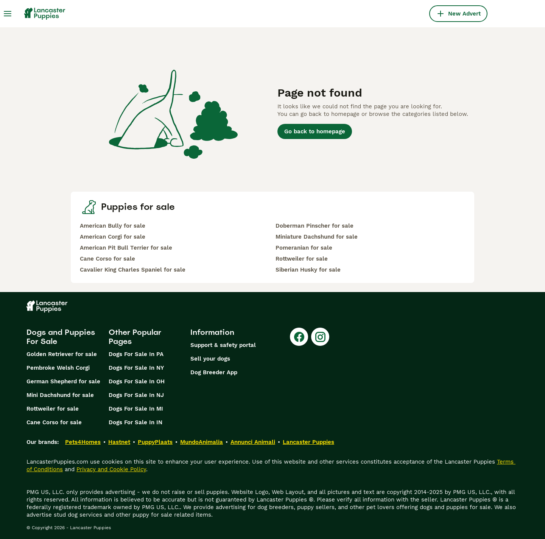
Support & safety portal (223, 345)
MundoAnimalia (201, 442)
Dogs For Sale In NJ (136, 395)
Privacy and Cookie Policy (111, 469)
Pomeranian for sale (304, 247)
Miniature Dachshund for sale (317, 236)
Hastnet (119, 442)
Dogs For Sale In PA (136, 354)
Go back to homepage (314, 131)
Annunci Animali (252, 442)
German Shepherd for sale (63, 381)
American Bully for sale (112, 225)
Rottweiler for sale (302, 258)
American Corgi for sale (112, 236)
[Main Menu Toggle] (7, 13)
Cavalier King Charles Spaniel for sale (132, 269)
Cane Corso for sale (107, 258)
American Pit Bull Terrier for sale (126, 247)
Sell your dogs (210, 358)
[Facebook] (299, 337)
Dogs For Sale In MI (136, 408)
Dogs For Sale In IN (135, 422)
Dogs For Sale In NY (136, 367)
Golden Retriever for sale (61, 354)
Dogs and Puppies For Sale (60, 337)
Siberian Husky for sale (308, 269)
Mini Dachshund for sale (60, 395)
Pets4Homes (83, 442)
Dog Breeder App (213, 372)
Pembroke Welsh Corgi (58, 367)
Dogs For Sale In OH (137, 381)
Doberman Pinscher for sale (314, 225)
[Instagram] (320, 337)
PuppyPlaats (155, 442)
